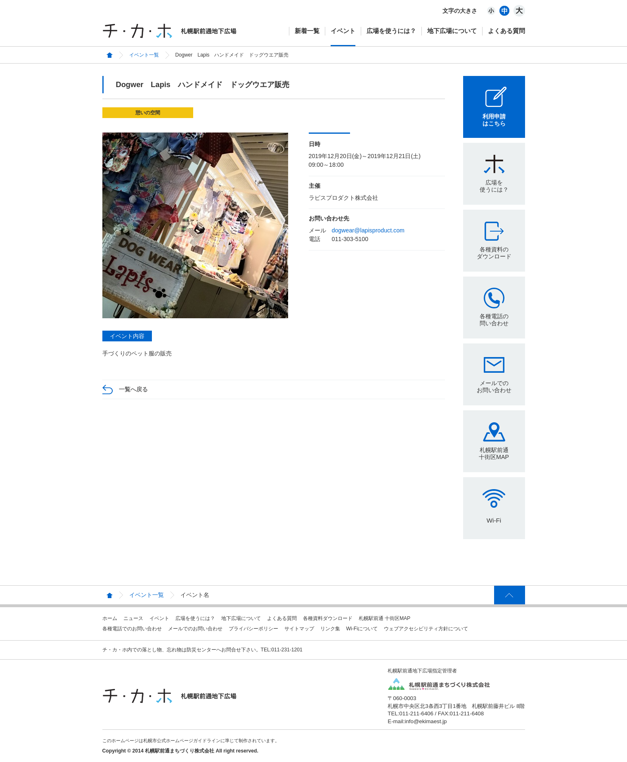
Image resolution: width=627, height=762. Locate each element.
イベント (343, 30)
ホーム (109, 618)
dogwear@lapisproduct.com (368, 230)
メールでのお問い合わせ (494, 386)
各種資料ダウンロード (328, 618)
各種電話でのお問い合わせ (132, 629)
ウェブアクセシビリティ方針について (426, 629)
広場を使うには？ (391, 30)
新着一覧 (307, 30)
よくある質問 (506, 30)
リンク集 (330, 629)
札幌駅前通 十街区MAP (385, 618)
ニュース (133, 618)
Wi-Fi (494, 520)
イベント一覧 (144, 55)
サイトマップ (299, 629)
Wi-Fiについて (362, 629)
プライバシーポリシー (253, 629)
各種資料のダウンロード (494, 253)
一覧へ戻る (133, 389)
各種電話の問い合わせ (494, 320)
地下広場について (452, 30)
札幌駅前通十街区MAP (494, 453)
